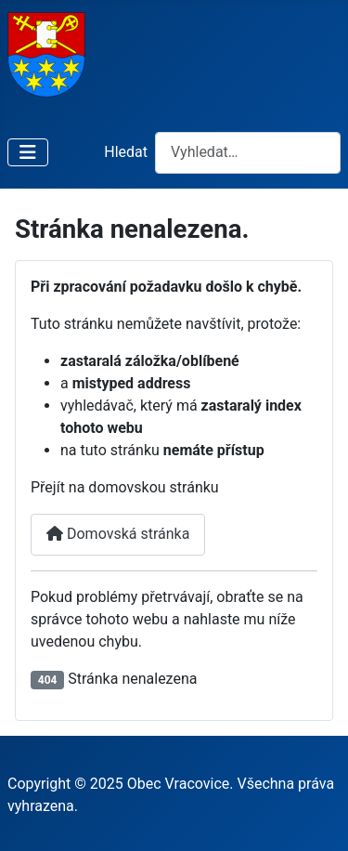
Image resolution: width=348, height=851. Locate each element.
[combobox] (248, 153)
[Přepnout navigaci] (27, 152)
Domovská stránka (117, 534)
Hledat (126, 152)
